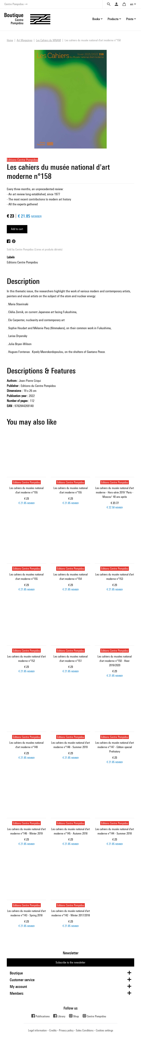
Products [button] (113, 19)
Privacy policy (66, 1030)
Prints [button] (129, 19)
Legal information (37, 1030)
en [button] (131, 4)
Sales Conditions (84, 1030)
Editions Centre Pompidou (22, 262)
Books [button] (96, 19)
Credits (53, 1030)
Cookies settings (104, 1030)
